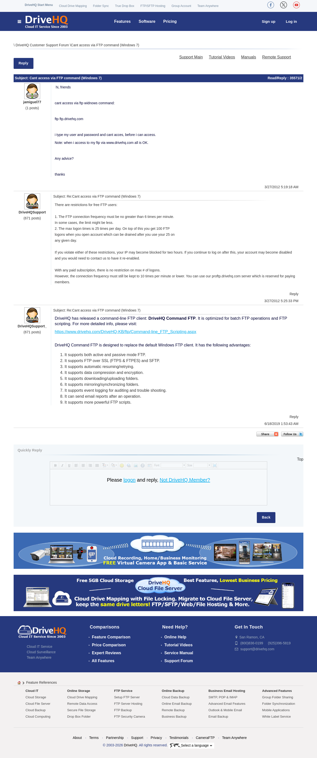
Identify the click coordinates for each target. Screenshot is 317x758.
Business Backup (174, 716)
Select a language (191, 745)
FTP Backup (123, 710)
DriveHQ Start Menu (39, 5)
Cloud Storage (36, 697)
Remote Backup (173, 710)
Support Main (191, 57)
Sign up (268, 21)
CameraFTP (205, 738)
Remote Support (276, 57)
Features (122, 21)
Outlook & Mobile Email (225, 710)
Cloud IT (32, 691)
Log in (291, 21)
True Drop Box (124, 6)
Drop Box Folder (79, 716)
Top (300, 459)
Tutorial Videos (222, 57)
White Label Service (276, 716)
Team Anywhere (207, 6)
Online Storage (78, 691)
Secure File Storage (81, 710)
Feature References (41, 682)
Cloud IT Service (39, 647)
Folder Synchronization (278, 704)
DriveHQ (130, 745)
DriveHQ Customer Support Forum (43, 45)
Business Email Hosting (227, 691)
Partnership (115, 738)
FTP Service (123, 691)
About (77, 738)
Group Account (181, 6)
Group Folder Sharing (277, 697)
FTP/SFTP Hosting (152, 6)
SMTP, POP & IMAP (223, 697)
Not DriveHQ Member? (185, 480)
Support (137, 738)
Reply (23, 63)
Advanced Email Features (227, 704)
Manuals (248, 57)
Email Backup (218, 716)
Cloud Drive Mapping (73, 6)
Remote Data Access (82, 704)
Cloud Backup (36, 710)
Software (147, 21)
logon (129, 480)
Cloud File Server (38, 704)
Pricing (170, 21)
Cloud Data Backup (175, 697)
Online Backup (173, 691)
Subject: (22, 78)
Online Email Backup (177, 704)
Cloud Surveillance (41, 652)
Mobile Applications (276, 710)
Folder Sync (101, 6)
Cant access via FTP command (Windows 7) (105, 45)
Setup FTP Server (127, 697)
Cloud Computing (38, 716)
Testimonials (178, 738)
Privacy (156, 738)
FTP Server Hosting (128, 704)
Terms (94, 738)
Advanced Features (277, 691)
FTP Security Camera (129, 716)
